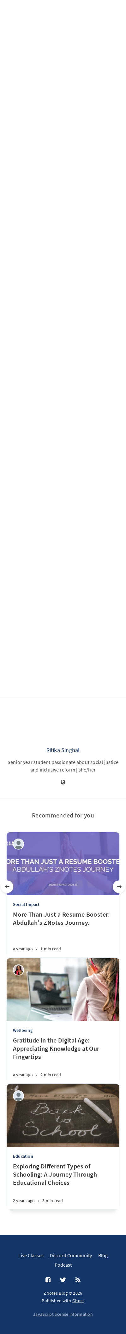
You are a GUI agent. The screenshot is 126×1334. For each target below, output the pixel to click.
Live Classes (31, 1255)
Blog (103, 1255)
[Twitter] (63, 1280)
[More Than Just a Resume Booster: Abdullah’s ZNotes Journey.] (63, 934)
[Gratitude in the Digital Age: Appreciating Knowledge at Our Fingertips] (63, 1059)
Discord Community (71, 1255)
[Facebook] (48, 1280)
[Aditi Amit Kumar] (18, 1095)
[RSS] (78, 1280)
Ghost (78, 1300)
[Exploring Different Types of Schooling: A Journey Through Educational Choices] (63, 1185)
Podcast (63, 1265)
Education (23, 1156)
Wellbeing (23, 1030)
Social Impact (26, 904)
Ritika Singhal (63, 750)
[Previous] (7, 886)
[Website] (63, 782)
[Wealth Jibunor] (18, 969)
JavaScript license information (63, 1314)
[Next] (119, 886)
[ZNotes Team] (18, 844)
